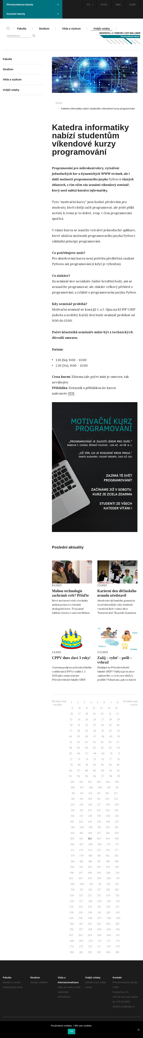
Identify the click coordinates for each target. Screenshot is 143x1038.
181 (99, 855)
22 (117, 713)
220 (72, 895)
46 (86, 736)
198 (90, 872)
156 (90, 833)
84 (110, 764)
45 (78, 736)
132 (90, 810)
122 (107, 798)
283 (99, 952)
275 (81, 946)
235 (99, 906)
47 (94, 736)
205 (99, 878)
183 (116, 855)
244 (71, 918)
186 (90, 861)
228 (90, 901)
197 (81, 872)
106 (73, 787)
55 (102, 742)
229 (99, 901)
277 (99, 946)
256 (72, 929)
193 (99, 867)
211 (99, 884)
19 (94, 713)
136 (72, 816)
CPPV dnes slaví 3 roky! (71, 658)
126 (90, 804)
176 (108, 850)
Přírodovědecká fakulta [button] (33, 4)
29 (118, 719)
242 (108, 912)
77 (110, 759)
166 (72, 844)
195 (117, 867)
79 (71, 764)
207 (118, 878)
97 (102, 776)
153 (116, 827)
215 (81, 889)
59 (78, 747)
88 (86, 770)
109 (100, 787)
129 (117, 804)
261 (118, 929)
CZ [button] (90, 4)
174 (90, 850)
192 (90, 867)
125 (81, 804)
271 (99, 941)
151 (99, 827)
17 (79, 713)
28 (110, 719)
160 (72, 838)
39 (86, 730)
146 (108, 821)
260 (109, 929)
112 (73, 793)
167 (81, 844)
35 (110, 725)
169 (99, 844)
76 (102, 759)
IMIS (118, 4)
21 (110, 713)
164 (108, 838)
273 (118, 941)
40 (94, 730)
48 (102, 736)
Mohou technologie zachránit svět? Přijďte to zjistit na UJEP (70, 595)
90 (102, 770)
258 (90, 929)
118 (72, 798)
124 (72, 804)
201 (117, 872)
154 (72, 833)
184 (72, 861)
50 (118, 736)
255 (117, 923)
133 (99, 810)
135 (116, 810)
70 (111, 753)
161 (81, 838)
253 (99, 923)
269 (81, 941)
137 (81, 816)
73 (78, 759)
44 (70, 736)
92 (118, 770)
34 (102, 725)
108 (91, 787)
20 (102, 713)
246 (90, 918)
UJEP (132, 4)
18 (87, 713)
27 (102, 719)
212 (108, 884)
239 (81, 912)
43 (118, 730)
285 (117, 952)
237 (118, 906)
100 (72, 782)
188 (108, 861)
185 (81, 861)
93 (70, 776)
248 (109, 918)
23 (71, 719)
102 (90, 782)
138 (90, 816)
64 (118, 747)
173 (81, 850)
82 (94, 764)
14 (109, 708)
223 (99, 895)
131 (81, 810)
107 (82, 787)
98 (110, 776)
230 (109, 901)
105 (117, 782)
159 (117, 833)
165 (117, 838)
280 (72, 952)
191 (81, 867)
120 (90, 798)
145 (99, 821)
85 (118, 764)
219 (117, 889)
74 (86, 759)
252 (90, 923)
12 (94, 708)
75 (94, 759)
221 (81, 895)
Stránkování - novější (59, 703)
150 (91, 827)
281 (81, 952)
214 (72, 889)
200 (108, 872)
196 (72, 872)
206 (109, 878)
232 (72, 906)
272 (108, 941)
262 (71, 935)
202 (71, 878)
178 (72, 855)
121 (98, 798)
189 (117, 861)
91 (110, 770)
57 (118, 742)
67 (86, 753)
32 (86, 725)
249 (118, 918)
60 (86, 747)
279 (118, 946)
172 (72, 850)
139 (99, 816)
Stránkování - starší (130, 703)
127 (99, 804)
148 (72, 827)
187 (99, 861)
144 (90, 821)
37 (70, 730)
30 (71, 725)
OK (71, 1031)
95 (86, 776)
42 (110, 730)
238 (71, 912)
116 (107, 793)
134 (107, 810)
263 (80, 935)
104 (108, 782)
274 (72, 946)
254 (108, 923)
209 (82, 884)
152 (108, 827)
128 (108, 804)
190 (72, 867)
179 (81, 855)
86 (70, 770)
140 (108, 816)
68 (94, 753)
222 (90, 895)
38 (78, 730)
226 (72, 901)
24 (78, 719)
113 (81, 793)
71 (119, 753)
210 (91, 884)
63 (110, 747)
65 (70, 753)
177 (116, 850)
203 (80, 878)
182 (107, 855)
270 (90, 941)
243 (118, 912)
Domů (59, 103)
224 (108, 895)
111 (117, 787)
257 (81, 929)
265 (99, 935)
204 (90, 878)
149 (82, 827)
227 (81, 901)
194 (108, 867)
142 (72, 821)
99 (118, 776)
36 (118, 725)
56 (110, 742)
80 (79, 764)
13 (101, 708)
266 (109, 935)
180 (90, 855)
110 (108, 787)
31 (79, 725)
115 (98, 793)
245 (81, 918)
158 (108, 833)
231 (118, 901)
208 (72, 884)
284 (108, 952)
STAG (104, 4)
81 (87, 764)
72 (71, 759)
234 (90, 906)
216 (90, 889)
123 (116, 798)
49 (110, 736)
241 (99, 912)
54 (94, 742)
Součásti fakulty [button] (33, 13)
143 (81, 821)
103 (99, 782)
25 (86, 719)
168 (90, 844)
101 (81, 782)
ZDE (71, 393)
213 (117, 884)
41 (102, 730)
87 (78, 770)
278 (108, 946)
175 (99, 850)
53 (86, 742)
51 (71, 742)
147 (117, 821)
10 (79, 708)
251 (81, 923)
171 (117, 844)
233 (81, 906)
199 (99, 872)
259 (99, 929)
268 (72, 941)
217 (99, 889)
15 (116, 708)
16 (72, 713)
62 (102, 747)
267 (118, 935)
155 (81, 833)
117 (115, 793)
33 (94, 725)
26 (94, 719)
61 (94, 747)
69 (102, 753)
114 (90, 793)
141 (117, 816)
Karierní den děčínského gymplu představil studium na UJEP (116, 595)
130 (73, 810)
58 (70, 747)
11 (87, 708)
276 (90, 946)
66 (78, 753)
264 (90, 935)
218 (108, 889)
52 (78, 742)
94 (78, 776)
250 (72, 923)
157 (99, 833)
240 (90, 912)
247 (99, 918)
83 (102, 764)
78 (118, 759)
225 (117, 895)
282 (90, 952)
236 (108, 906)
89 (94, 770)
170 (108, 844)
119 (81, 798)
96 (94, 776)
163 (99, 838)
